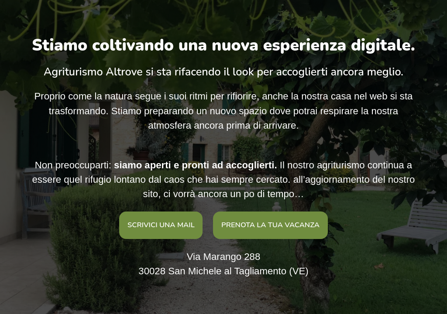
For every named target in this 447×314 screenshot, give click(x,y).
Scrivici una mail (161, 225)
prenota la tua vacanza (270, 225)
